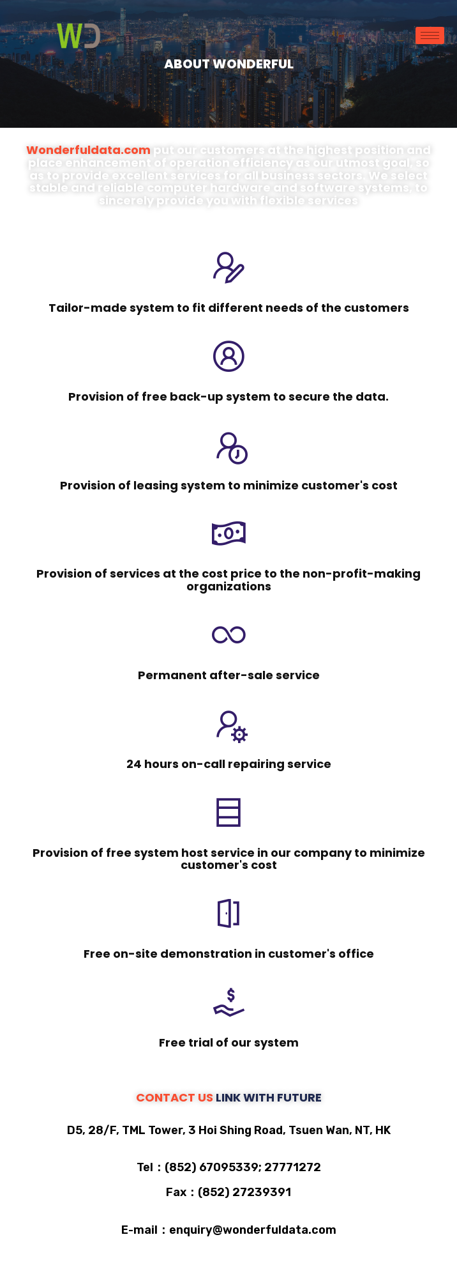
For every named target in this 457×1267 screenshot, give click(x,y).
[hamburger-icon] (430, 35)
